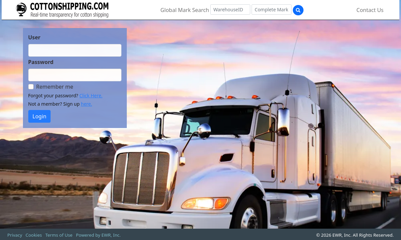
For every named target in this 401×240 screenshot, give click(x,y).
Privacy (14, 235)
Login (40, 116)
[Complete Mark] (272, 9)
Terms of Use (59, 235)
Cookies (34, 235)
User (34, 37)
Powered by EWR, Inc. (98, 235)
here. (86, 104)
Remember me (55, 86)
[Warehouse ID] (230, 9)
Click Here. (91, 95)
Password (41, 62)
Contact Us (369, 10)
